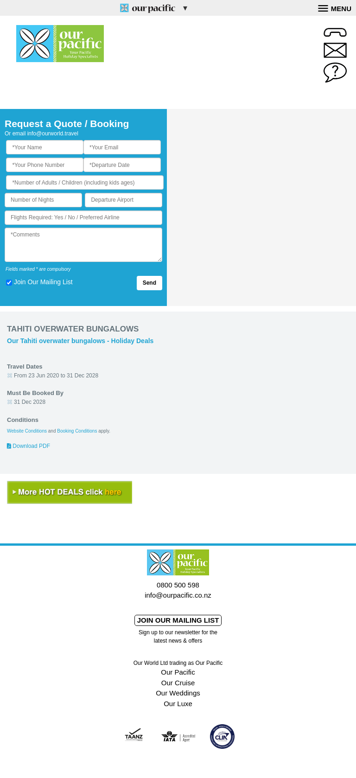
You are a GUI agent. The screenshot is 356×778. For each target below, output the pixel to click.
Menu (334, 7)
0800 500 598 (178, 585)
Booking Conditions (77, 431)
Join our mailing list (178, 620)
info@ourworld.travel (52, 133)
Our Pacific (178, 672)
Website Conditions (27, 431)
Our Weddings (178, 693)
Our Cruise (178, 683)
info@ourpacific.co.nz (178, 595)
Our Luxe (178, 704)
